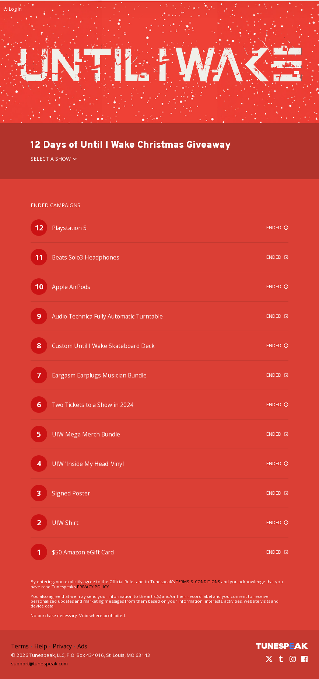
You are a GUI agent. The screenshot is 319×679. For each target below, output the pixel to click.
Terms (20, 646)
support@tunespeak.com (39, 663)
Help (40, 646)
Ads (82, 646)
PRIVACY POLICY (93, 586)
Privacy (62, 646)
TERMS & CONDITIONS (198, 581)
